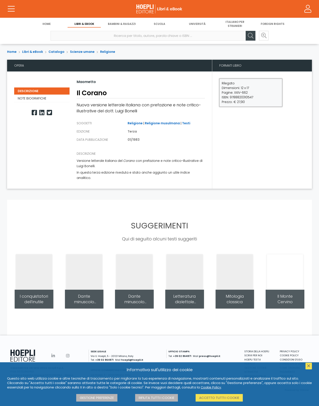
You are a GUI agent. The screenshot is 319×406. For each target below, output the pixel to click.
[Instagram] (68, 355)
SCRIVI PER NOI (253, 355)
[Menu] (11, 9)
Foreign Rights (272, 24)
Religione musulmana (162, 123)
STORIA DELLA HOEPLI (256, 351)
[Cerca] (250, 36)
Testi (186, 123)
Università (197, 24)
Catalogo (56, 52)
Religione (107, 52)
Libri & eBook (84, 24)
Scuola (159, 24)
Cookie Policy (211, 387)
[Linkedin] (42, 113)
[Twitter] (49, 113)
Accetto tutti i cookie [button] (219, 397)
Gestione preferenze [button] (97, 397)
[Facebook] (34, 113)
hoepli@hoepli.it (132, 360)
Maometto (86, 81)
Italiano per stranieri (235, 24)
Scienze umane (82, 52)
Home (47, 24)
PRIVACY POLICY (289, 351)
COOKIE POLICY (289, 355)
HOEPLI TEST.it (252, 359)
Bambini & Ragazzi (122, 24)
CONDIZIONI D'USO (291, 359)
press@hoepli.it (209, 356)
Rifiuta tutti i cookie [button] (156, 397)
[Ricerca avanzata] (263, 36)
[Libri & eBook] (159, 8)
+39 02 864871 (104, 360)
